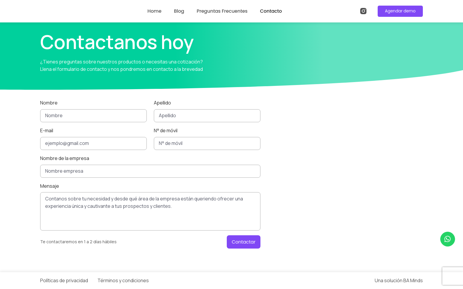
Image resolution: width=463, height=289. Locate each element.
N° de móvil (165, 130)
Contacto (271, 11)
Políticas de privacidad (64, 280)
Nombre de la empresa (64, 158)
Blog (179, 11)
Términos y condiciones (123, 280)
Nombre (49, 102)
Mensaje (49, 186)
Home (154, 11)
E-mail (46, 130)
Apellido (162, 102)
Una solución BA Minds (399, 280)
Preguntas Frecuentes (222, 11)
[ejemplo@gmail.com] (93, 143)
